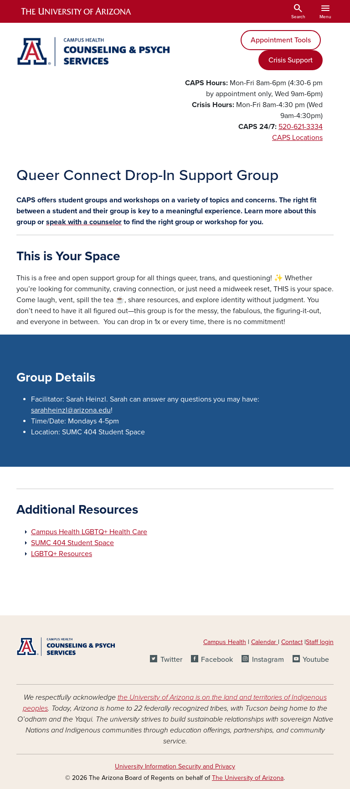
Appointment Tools (281, 40)
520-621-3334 (300, 126)
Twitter (171, 659)
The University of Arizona (247, 778)
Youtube (316, 659)
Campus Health (224, 642)
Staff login (320, 642)
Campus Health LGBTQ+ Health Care (89, 531)
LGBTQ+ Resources (61, 553)
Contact (292, 642)
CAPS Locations (297, 137)
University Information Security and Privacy (175, 766)
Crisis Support (290, 60)
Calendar (264, 642)
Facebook (217, 659)
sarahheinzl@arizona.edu (71, 410)
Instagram (268, 659)
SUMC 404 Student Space (72, 542)
